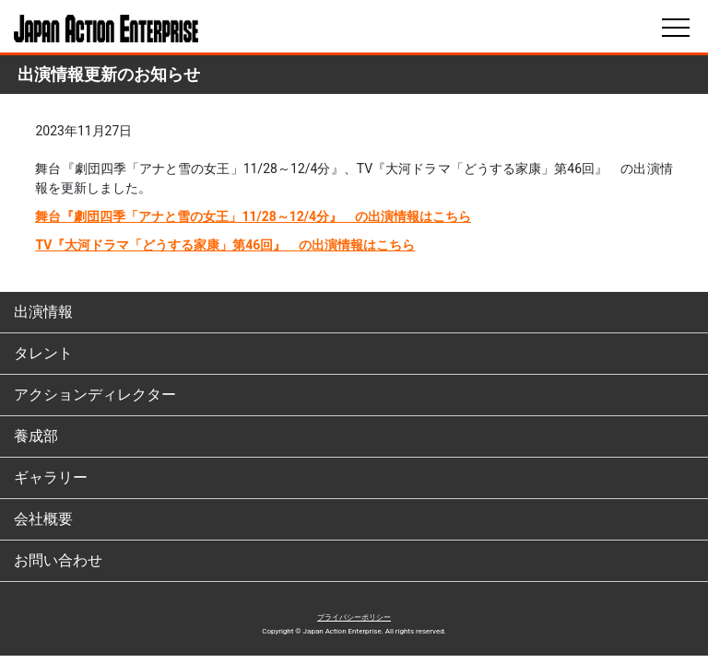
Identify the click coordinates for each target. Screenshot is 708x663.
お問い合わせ (58, 560)
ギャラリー (51, 477)
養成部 (36, 436)
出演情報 (43, 311)
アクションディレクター (95, 394)
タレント (43, 353)
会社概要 (43, 519)
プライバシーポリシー (354, 617)
